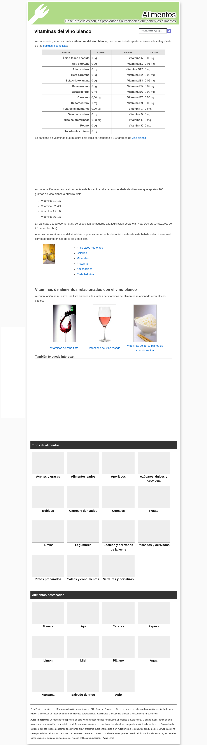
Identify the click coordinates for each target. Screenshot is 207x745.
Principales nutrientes (90, 247)
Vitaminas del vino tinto (64, 348)
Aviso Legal (108, 738)
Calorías (82, 253)
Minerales (83, 258)
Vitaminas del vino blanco (62, 31)
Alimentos (159, 14)
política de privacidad (90, 738)
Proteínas (82, 263)
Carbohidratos (85, 274)
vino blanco (139, 137)
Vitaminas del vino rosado (104, 348)
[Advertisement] (103, 163)
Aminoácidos (84, 268)
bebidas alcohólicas (55, 45)
